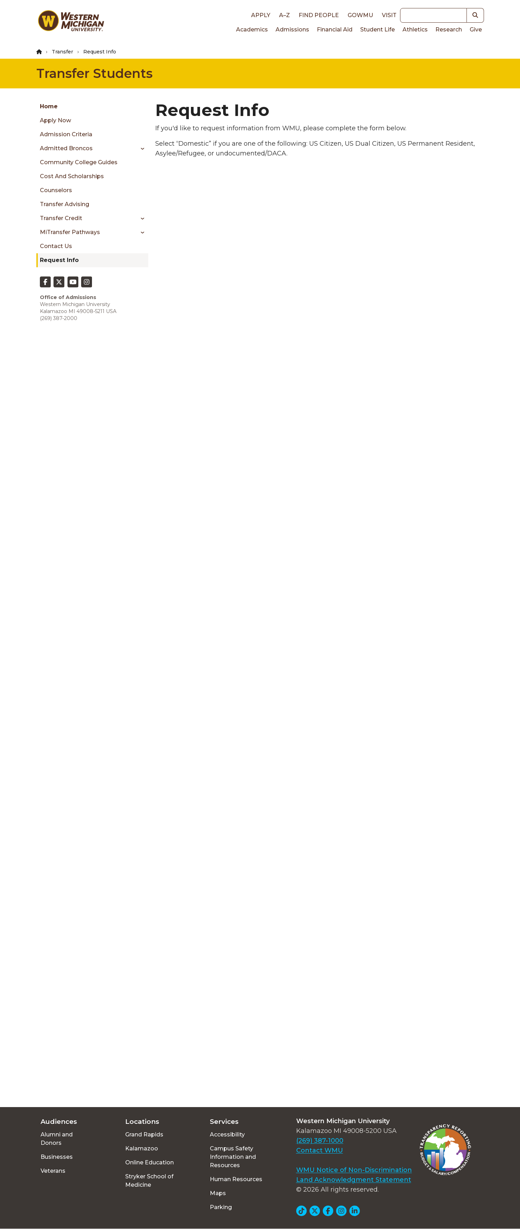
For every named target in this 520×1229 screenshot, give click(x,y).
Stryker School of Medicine (149, 1180)
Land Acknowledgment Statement (353, 1180)
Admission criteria (66, 134)
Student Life (377, 29)
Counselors (56, 190)
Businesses (57, 1157)
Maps (218, 1193)
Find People (319, 15)
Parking (221, 1207)
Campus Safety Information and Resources (233, 1157)
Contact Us (56, 246)
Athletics (415, 29)
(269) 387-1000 (319, 1140)
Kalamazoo (141, 1148)
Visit (389, 15)
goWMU (360, 15)
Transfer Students (94, 73)
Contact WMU (319, 1150)
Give (476, 29)
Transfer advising (64, 204)
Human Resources (236, 1179)
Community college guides (78, 162)
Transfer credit (61, 218)
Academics (252, 29)
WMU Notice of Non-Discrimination (354, 1170)
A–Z (284, 15)
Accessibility (227, 1134)
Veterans (53, 1171)
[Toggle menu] (140, 148)
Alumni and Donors (57, 1138)
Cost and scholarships (72, 176)
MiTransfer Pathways (70, 232)
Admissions (292, 29)
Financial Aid (334, 29)
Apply (260, 15)
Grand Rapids (144, 1134)
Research (448, 29)
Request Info (59, 260)
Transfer (62, 52)
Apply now (55, 120)
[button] (475, 15)
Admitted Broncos (66, 148)
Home (49, 106)
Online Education (149, 1162)
